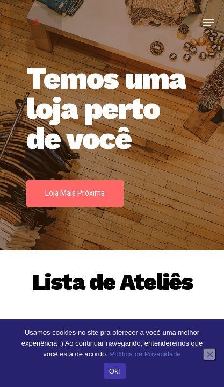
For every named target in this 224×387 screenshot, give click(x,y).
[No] (209, 354)
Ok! (114, 371)
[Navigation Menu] (208, 22)
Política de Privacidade (145, 354)
